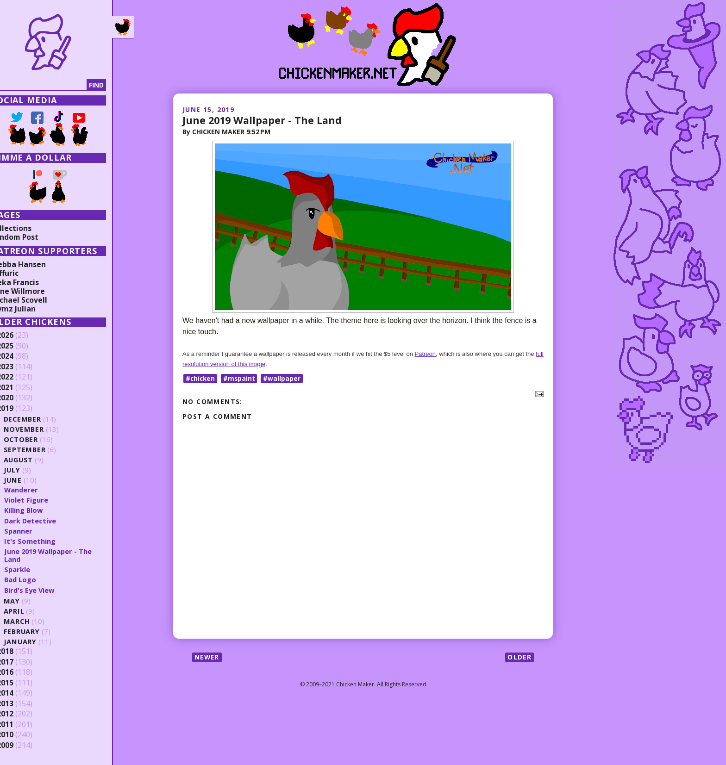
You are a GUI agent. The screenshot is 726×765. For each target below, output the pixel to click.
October (38, 439)
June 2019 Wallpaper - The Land (263, 120)
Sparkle (34, 569)
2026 (21, 335)
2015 (21, 683)
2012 (21, 714)
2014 (21, 693)
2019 (21, 408)
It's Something (46, 541)
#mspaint (241, 378)
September (41, 450)
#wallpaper (284, 378)
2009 (21, 745)
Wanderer (38, 489)
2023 (21, 367)
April (30, 611)
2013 (21, 704)
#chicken (201, 378)
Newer (207, 657)
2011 (21, 725)
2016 (21, 672)
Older (519, 657)
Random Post (31, 237)
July (29, 470)
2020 (21, 398)
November (41, 429)
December (39, 419)
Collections (28, 228)
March (33, 621)
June (29, 480)
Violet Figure (43, 499)
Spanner (35, 530)
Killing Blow (41, 510)
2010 (21, 735)
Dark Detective (47, 520)
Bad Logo (37, 579)
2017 (21, 662)
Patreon (425, 353)
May (28, 601)
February (39, 631)
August (35, 460)
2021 (21, 388)
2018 (21, 651)
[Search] (55, 85)
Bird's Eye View (47, 590)
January (37, 642)
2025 (21, 346)
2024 (21, 356)
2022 (21, 377)
